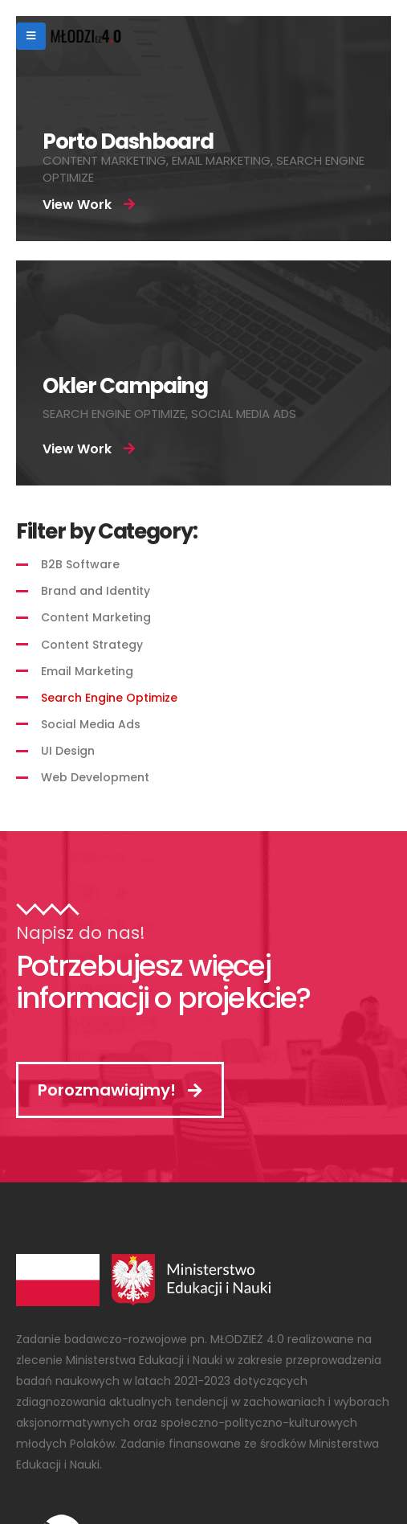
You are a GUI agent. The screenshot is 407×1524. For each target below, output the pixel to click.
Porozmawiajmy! (120, 1090)
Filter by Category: (106, 531)
